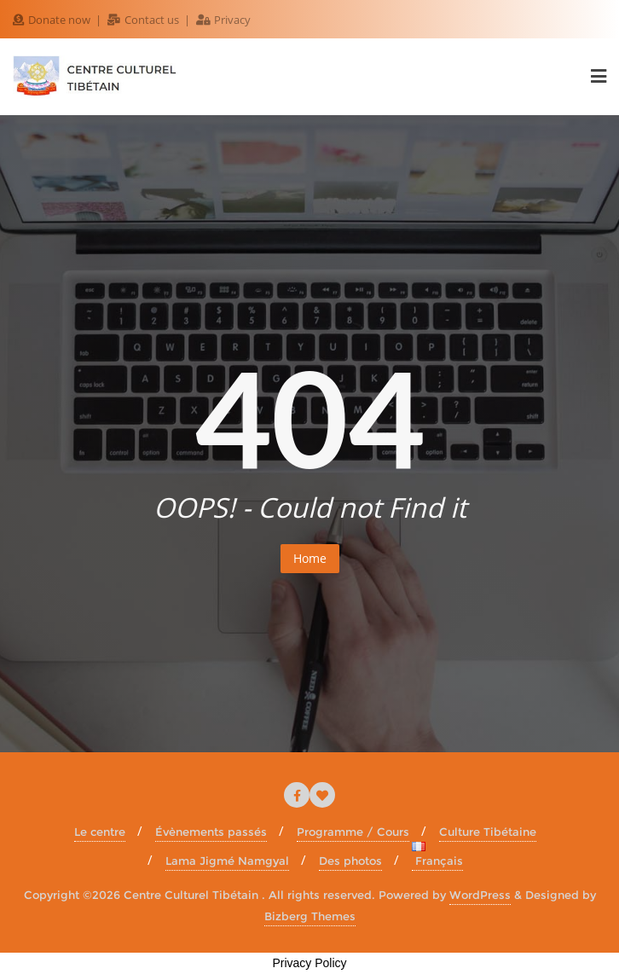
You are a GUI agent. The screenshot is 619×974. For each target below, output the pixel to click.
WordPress (480, 895)
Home (310, 558)
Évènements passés (211, 831)
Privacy (223, 19)
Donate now (53, 19)
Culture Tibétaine (487, 831)
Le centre (99, 831)
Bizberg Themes (310, 916)
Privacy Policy (309, 963)
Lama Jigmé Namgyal (227, 860)
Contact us (144, 19)
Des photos (350, 860)
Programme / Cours (353, 831)
